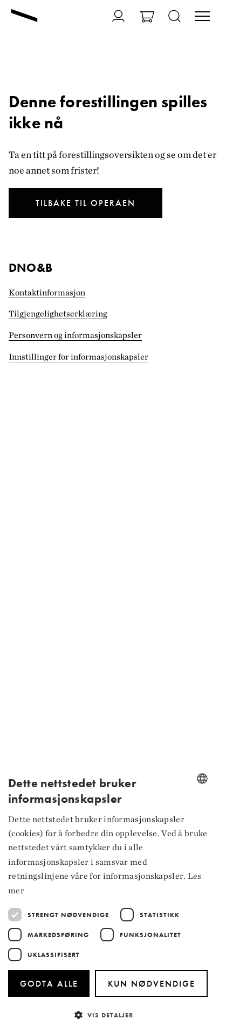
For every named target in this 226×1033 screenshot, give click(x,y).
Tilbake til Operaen (85, 203)
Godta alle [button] (49, 983)
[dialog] (108, 899)
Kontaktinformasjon (47, 292)
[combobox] (202, 778)
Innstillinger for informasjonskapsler (78, 357)
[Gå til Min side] (118, 16)
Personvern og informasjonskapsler (75, 335)
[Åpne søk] (174, 17)
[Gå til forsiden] (24, 16)
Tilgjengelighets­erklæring (58, 313)
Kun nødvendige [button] (151, 983)
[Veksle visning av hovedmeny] (202, 17)
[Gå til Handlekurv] (147, 18)
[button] (108, 1014)
